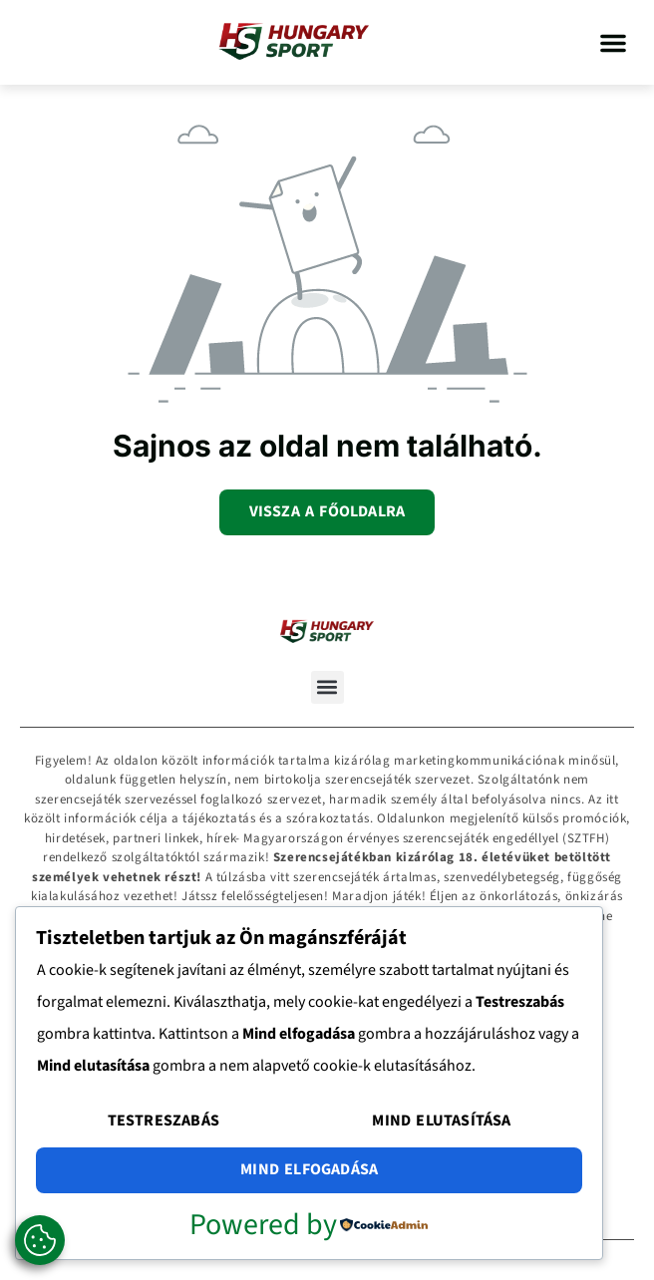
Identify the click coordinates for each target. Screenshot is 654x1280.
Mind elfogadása (309, 1169)
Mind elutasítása (441, 1120)
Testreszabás (163, 1120)
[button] (613, 43)
